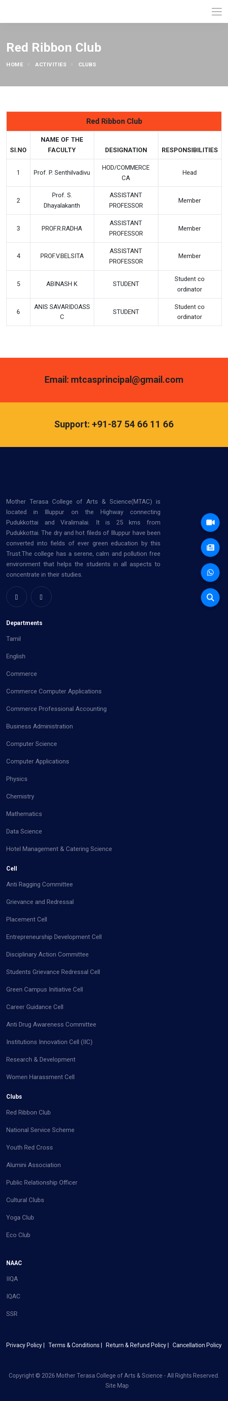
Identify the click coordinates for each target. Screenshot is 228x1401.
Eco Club (18, 1235)
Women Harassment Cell (40, 1077)
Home (14, 64)
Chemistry (20, 796)
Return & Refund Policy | (138, 1345)
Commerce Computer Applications (54, 691)
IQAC (13, 1296)
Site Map (117, 1385)
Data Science (24, 831)
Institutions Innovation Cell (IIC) (49, 1042)
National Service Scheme (40, 1130)
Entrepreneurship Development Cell (54, 937)
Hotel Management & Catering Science (59, 849)
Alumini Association (33, 1165)
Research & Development (40, 1059)
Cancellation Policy (197, 1345)
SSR (12, 1314)
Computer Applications (37, 761)
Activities (50, 64)
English (15, 656)
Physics (17, 779)
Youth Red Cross (29, 1147)
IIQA (12, 1279)
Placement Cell (26, 919)
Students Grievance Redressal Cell (53, 972)
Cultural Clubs (25, 1200)
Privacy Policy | (26, 1345)
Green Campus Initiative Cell (44, 989)
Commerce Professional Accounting (56, 709)
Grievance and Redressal (40, 902)
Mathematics (24, 814)
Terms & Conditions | (76, 1345)
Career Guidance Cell (34, 1007)
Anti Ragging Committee (39, 884)
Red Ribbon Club (28, 1112)
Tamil (13, 639)
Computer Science (31, 744)
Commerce (21, 674)
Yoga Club (20, 1217)
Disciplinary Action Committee (47, 954)
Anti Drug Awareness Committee (51, 1024)
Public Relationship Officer (42, 1182)
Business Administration (39, 726)
